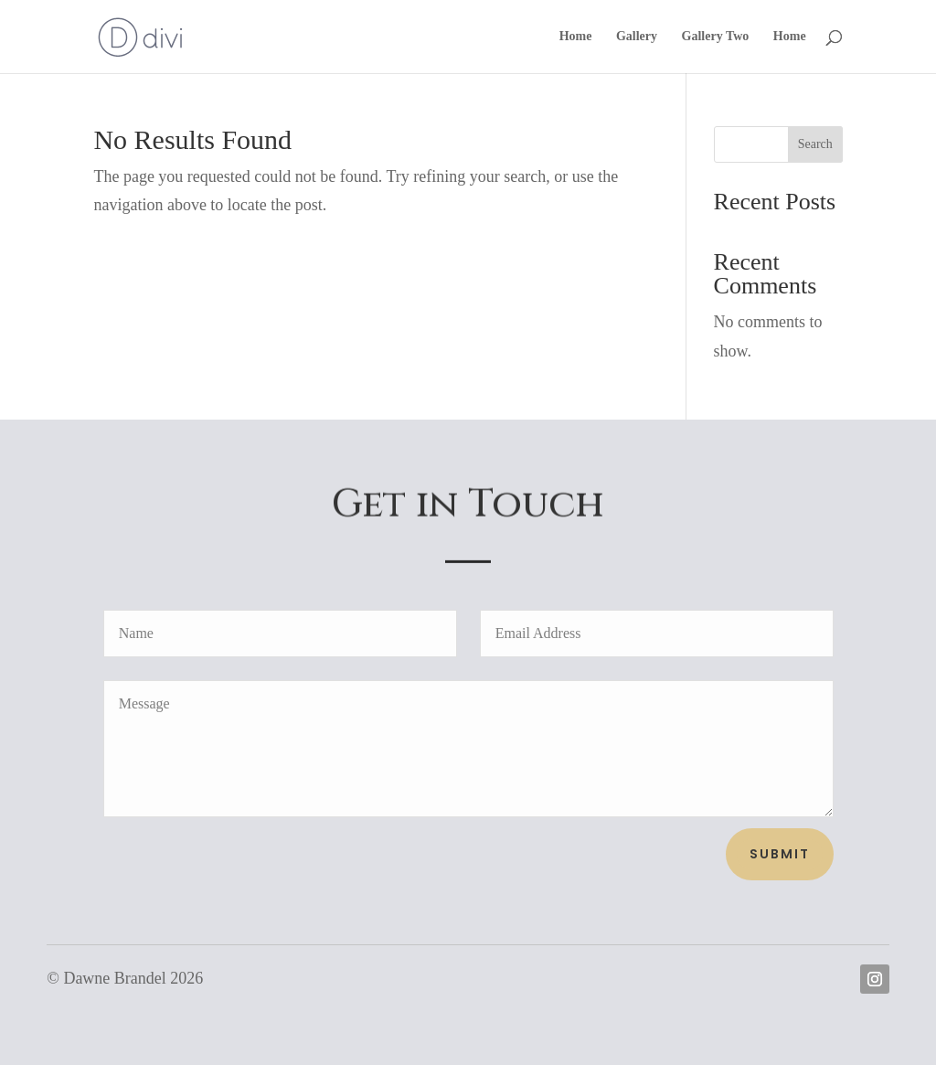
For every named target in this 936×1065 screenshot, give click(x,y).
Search (815, 144)
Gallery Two (716, 36)
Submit (780, 854)
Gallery (636, 36)
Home (575, 36)
